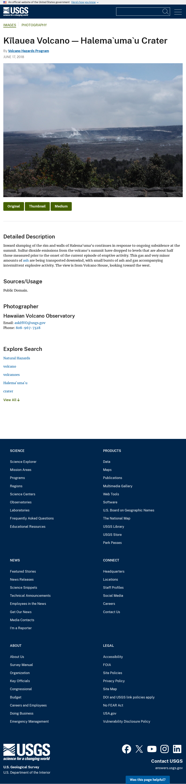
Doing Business (21, 713)
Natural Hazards (16, 358)
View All (11, 400)
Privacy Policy (114, 681)
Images (9, 25)
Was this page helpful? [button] (148, 780)
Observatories (21, 502)
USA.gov (109, 713)
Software (110, 502)
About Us (17, 657)
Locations (110, 579)
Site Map (110, 689)
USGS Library (113, 527)
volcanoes (11, 375)
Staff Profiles (113, 588)
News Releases (22, 579)
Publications (112, 478)
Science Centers (22, 494)
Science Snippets (23, 588)
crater (8, 391)
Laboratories (19, 510)
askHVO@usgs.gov (30, 323)
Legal (108, 646)
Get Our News (21, 612)
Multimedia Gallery (118, 486)
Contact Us (111, 612)
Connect (111, 560)
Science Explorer (23, 462)
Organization (20, 673)
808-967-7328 (28, 328)
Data (106, 462)
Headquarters (113, 571)
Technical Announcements (30, 596)
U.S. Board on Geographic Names (128, 510)
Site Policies (112, 673)
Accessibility (113, 657)
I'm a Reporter (21, 628)
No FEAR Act (113, 705)
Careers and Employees (28, 705)
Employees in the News (28, 604)
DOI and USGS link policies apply (129, 697)
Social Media (113, 596)
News (15, 560)
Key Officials (20, 681)
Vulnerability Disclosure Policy (126, 721)
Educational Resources (27, 527)
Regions (16, 486)
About (16, 646)
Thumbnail (37, 206)
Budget (15, 697)
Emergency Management (29, 721)
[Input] (143, 11)
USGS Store (112, 535)
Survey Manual (21, 665)
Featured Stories (23, 571)
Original (13, 206)
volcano (9, 366)
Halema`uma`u (15, 383)
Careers (109, 604)
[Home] (15, 15)
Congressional (21, 689)
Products (112, 451)
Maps (107, 470)
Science (17, 451)
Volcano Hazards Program (28, 51)
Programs (17, 478)
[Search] (166, 11)
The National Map (116, 518)
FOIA (107, 665)
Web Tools (111, 494)
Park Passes (112, 543)
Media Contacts (22, 620)
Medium (61, 206)
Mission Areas (20, 470)
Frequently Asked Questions (32, 518)
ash (26, 260)
